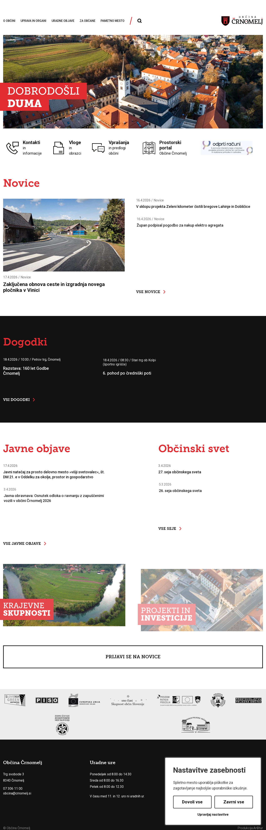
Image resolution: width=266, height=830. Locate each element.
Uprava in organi (33, 20)
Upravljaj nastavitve (213, 814)
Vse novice (150, 292)
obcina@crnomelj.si (17, 793)
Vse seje (169, 529)
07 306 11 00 (12, 789)
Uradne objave (63, 20)
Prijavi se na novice (133, 657)
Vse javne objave (24, 543)
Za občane (87, 20)
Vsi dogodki (19, 400)
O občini (9, 20)
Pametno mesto (112, 20)
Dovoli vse (192, 801)
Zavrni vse (233, 801)
